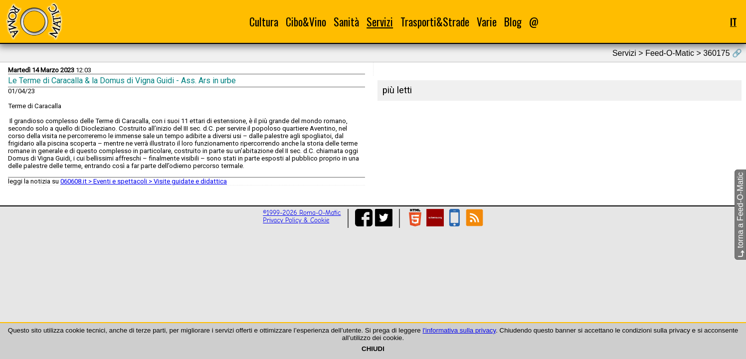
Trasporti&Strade (434, 21)
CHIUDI (373, 349)
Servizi (380, 21)
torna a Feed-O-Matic (740, 215)
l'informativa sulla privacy (459, 330)
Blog (513, 21)
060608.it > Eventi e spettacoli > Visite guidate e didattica (143, 181)
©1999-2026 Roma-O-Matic (302, 212)
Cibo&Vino (306, 21)
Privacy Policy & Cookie (296, 220)
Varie (487, 21)
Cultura (263, 21)
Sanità (346, 21)
